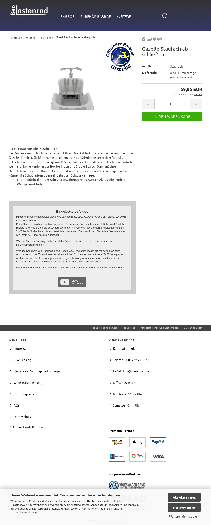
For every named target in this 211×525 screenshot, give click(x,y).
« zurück (16, 37)
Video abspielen (77, 282)
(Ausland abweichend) (181, 77)
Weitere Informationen (184, 516)
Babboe (67, 16)
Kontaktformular (125, 348)
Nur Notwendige (184, 507)
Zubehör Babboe (95, 16)
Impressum (21, 348)
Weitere (124, 16)
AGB (16, 405)
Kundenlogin (193, 327)
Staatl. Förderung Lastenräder (159, 327)
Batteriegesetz (23, 394)
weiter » (31, 37)
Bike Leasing (22, 360)
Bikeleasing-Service (105, 327)
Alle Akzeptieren (184, 497)
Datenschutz (22, 417)
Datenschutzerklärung (23, 512)
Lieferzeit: (149, 72)
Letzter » (47, 37)
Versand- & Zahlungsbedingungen (37, 371)
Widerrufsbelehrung (27, 382)
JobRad (129, 327)
